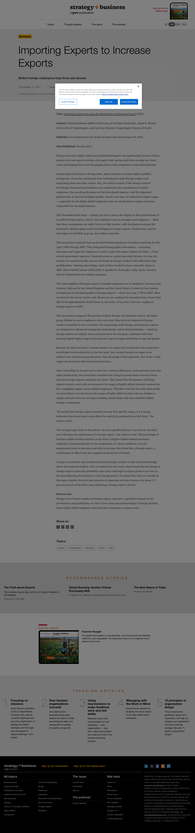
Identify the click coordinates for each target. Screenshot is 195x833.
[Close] (138, 86)
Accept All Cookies (129, 102)
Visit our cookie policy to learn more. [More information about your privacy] (115, 94)
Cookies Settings (67, 102)
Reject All (109, 102)
